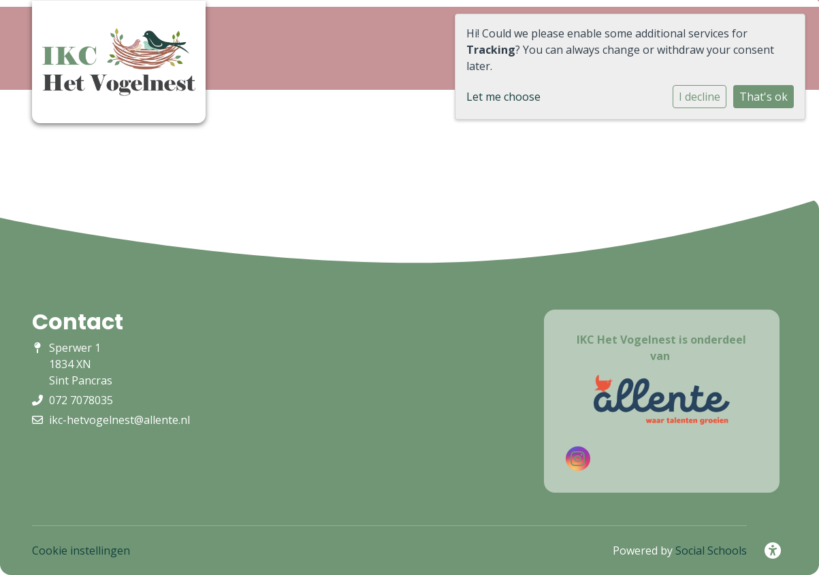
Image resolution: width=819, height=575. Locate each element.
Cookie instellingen (81, 550)
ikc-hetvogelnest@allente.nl (119, 419)
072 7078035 (81, 400)
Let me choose (503, 96)
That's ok (763, 96)
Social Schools (711, 550)
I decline (699, 96)
